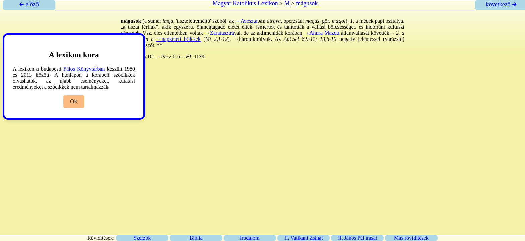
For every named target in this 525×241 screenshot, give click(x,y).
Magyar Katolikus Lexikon (245, 3)
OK (74, 101)
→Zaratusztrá (219, 33)
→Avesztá (246, 21)
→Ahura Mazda (321, 33)
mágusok (307, 3)
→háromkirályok (252, 39)
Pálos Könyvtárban (84, 69)
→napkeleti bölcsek (178, 39)
